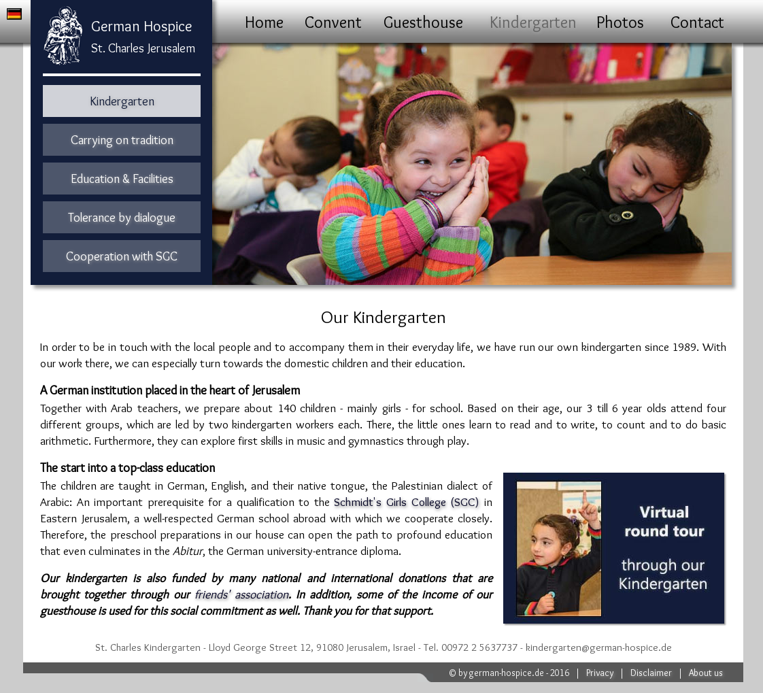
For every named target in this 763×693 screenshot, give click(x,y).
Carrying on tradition (122, 140)
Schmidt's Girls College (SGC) (406, 501)
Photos (620, 22)
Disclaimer (651, 672)
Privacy (599, 672)
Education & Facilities (122, 178)
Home (264, 22)
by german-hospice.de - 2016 (513, 672)
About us (706, 672)
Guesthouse (423, 22)
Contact (697, 22)
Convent (333, 22)
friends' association (241, 594)
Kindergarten (533, 22)
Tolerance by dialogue (121, 217)
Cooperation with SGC (121, 256)
